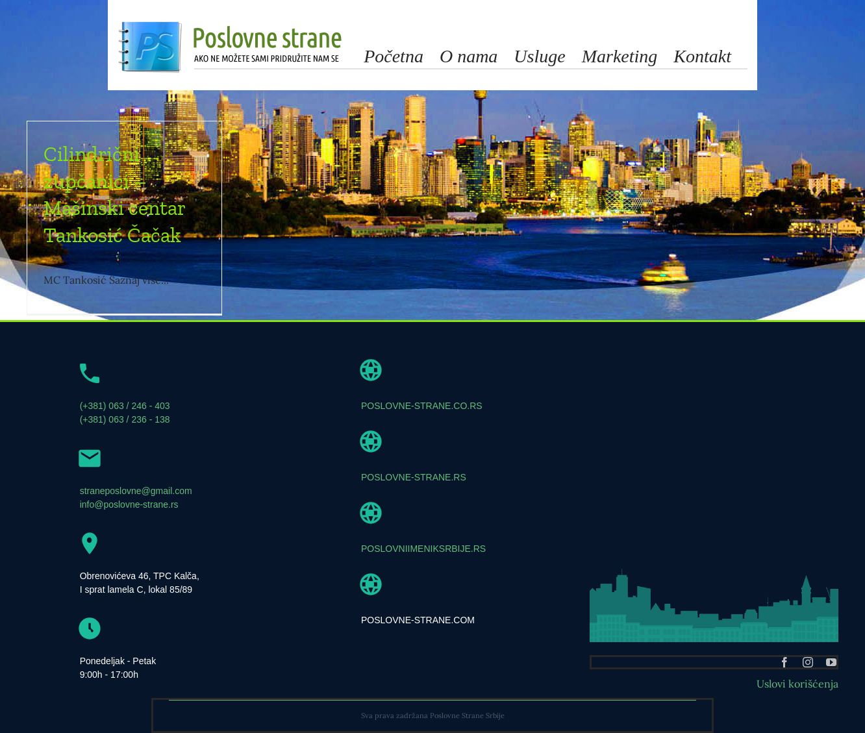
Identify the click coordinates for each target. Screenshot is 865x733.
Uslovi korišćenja (797, 683)
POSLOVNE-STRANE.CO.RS (422, 406)
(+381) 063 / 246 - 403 (125, 406)
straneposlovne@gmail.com (136, 491)
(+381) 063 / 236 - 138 (125, 419)
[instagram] (808, 662)
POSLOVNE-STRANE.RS (413, 477)
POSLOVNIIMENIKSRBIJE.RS (423, 548)
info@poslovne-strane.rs (129, 504)
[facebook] (784, 662)
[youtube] (831, 662)
